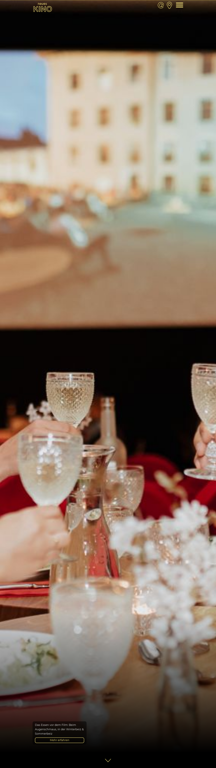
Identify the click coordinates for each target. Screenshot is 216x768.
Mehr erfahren (59, 740)
